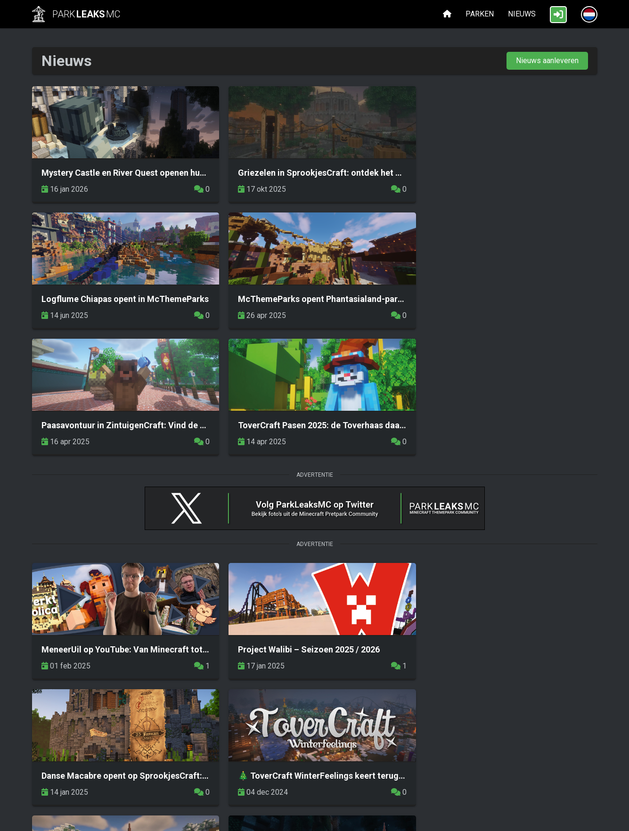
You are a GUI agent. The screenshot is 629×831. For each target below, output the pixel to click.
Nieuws (522, 13)
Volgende (561, 702)
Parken (480, 13)
